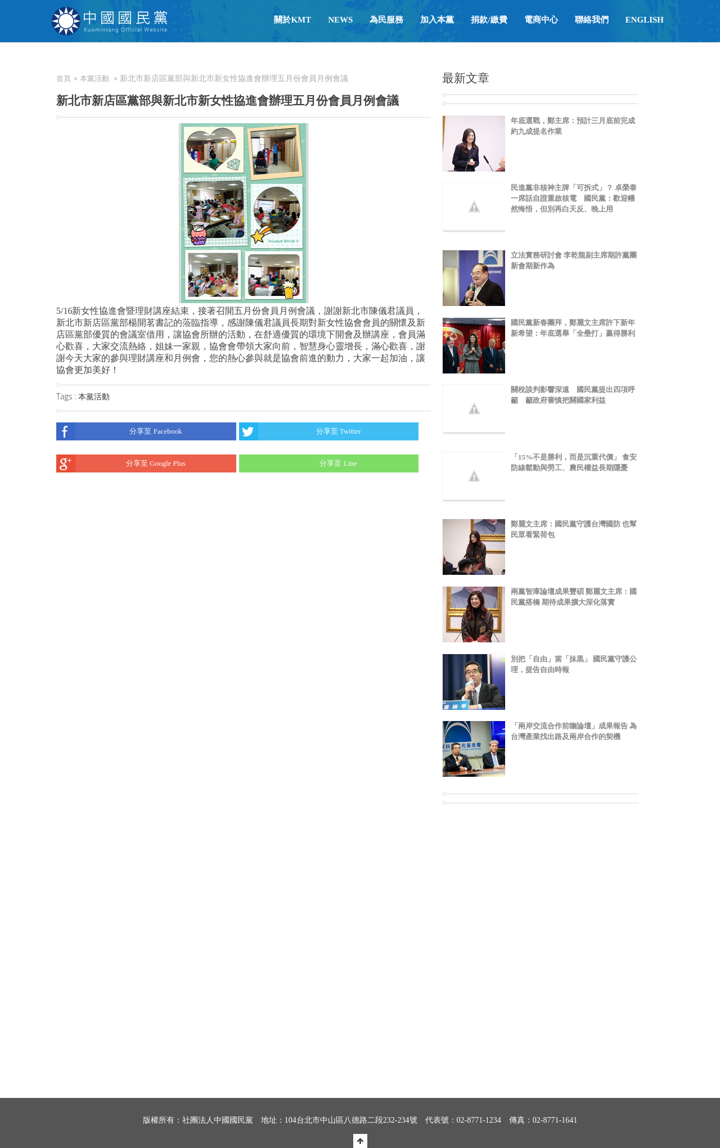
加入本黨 (437, 19)
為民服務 (386, 19)
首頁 (63, 78)
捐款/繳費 (489, 19)
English (645, 19)
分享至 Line (298, 463)
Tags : (67, 396)
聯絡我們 (592, 19)
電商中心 (541, 19)
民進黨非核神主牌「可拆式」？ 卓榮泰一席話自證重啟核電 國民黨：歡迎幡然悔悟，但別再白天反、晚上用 (574, 198)
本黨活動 (94, 78)
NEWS (340, 19)
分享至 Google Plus (121, 463)
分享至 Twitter (300, 431)
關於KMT (292, 19)
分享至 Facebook (119, 431)
